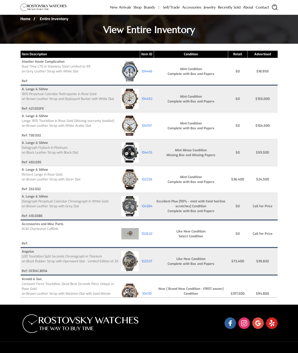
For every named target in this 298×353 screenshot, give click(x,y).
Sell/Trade (171, 7)
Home (25, 18)
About (248, 7)
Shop (137, 7)
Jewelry (210, 7)
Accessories (191, 7)
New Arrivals (120, 7)
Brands (149, 7)
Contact (262, 7)
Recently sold (229, 7)
